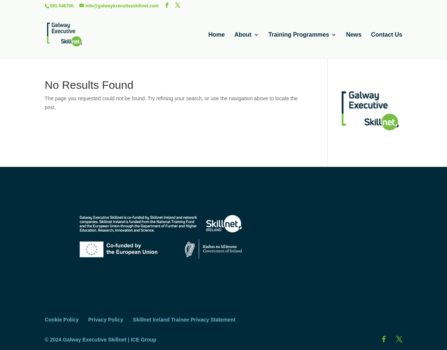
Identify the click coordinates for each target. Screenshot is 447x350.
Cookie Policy (62, 320)
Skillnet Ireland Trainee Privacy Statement (184, 320)
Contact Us (386, 35)
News (354, 35)
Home (216, 35)
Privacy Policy (105, 320)
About (242, 35)
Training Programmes (298, 35)
